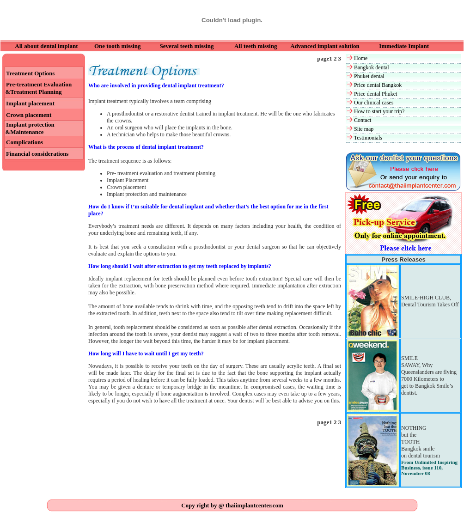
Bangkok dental (371, 67)
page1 (325, 58)
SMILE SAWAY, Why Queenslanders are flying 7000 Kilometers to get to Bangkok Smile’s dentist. (429, 375)
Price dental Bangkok (378, 85)
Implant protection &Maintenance (28, 128)
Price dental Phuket (375, 94)
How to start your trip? (379, 111)
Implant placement (30, 103)
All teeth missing (255, 46)
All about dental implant (46, 46)
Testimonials (368, 137)
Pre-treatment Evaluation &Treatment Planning (37, 88)
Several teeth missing (186, 46)
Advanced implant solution (325, 46)
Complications (24, 142)
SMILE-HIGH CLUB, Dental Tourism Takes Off (430, 301)
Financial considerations (37, 153)
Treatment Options (30, 73)
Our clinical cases (373, 102)
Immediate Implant (404, 46)
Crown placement (28, 114)
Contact (362, 120)
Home (360, 58)
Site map (363, 129)
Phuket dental (369, 76)
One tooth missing (117, 46)
